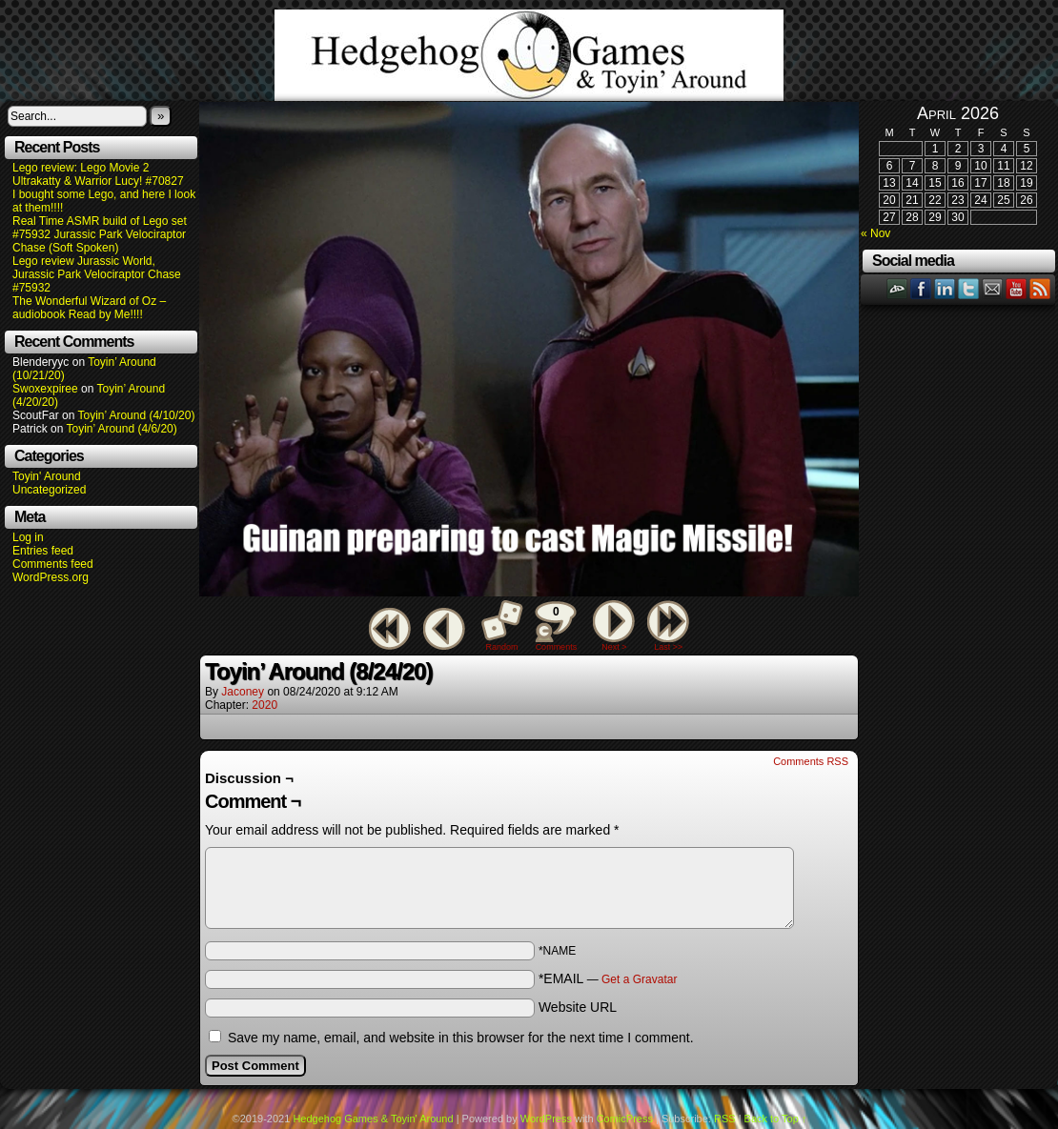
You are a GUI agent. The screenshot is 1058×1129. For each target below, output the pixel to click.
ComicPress (625, 1118)
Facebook (921, 288)
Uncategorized (49, 489)
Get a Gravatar (639, 979)
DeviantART (897, 288)
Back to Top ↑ (775, 1118)
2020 (264, 705)
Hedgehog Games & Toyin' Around (529, 55)
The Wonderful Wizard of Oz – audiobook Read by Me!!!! (89, 307)
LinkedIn (945, 288)
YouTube (1016, 288)
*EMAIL (608, 978)
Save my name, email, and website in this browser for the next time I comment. (461, 1037)
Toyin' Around (46, 476)
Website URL (578, 1007)
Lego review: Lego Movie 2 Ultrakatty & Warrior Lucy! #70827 (98, 174)
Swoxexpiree (45, 388)
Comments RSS (810, 761)
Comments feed (52, 564)
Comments (556, 626)
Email (993, 288)
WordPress (546, 1118)
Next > (613, 647)
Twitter (969, 288)
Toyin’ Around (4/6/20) (122, 428)
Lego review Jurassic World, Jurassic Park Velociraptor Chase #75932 (96, 274)
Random (502, 647)
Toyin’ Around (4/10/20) (136, 415)
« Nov (875, 233)
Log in (28, 537)
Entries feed (42, 550)
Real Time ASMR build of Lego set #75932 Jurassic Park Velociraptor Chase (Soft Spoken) (99, 234)
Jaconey (242, 691)
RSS (1040, 288)
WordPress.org (50, 577)
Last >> (668, 647)
